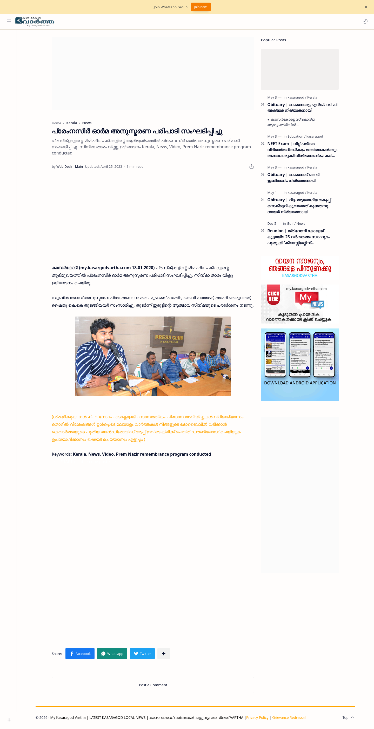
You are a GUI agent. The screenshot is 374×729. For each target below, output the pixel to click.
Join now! (200, 7)
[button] (365, 21)
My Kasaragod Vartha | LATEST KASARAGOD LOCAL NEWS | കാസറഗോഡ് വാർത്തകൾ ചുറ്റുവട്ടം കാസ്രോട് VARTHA (148, 717)
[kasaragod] (298, 97)
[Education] (298, 136)
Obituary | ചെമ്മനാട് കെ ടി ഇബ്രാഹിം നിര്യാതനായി (294, 178)
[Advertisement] (154, 73)
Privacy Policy (259, 717)
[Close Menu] (366, 7)
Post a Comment (155, 685)
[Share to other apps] (165, 653)
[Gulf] (292, 224)
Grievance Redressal (290, 717)
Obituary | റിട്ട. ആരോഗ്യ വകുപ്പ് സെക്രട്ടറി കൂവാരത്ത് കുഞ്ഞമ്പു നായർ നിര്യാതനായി (300, 206)
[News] (302, 224)
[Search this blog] (108, 21)
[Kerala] (314, 97)
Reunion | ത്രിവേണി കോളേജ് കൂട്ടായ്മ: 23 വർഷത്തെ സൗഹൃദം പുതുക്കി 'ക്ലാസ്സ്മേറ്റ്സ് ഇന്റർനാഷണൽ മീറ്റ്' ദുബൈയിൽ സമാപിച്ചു (300, 237)
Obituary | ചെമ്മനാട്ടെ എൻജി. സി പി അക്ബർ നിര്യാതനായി (304, 107)
